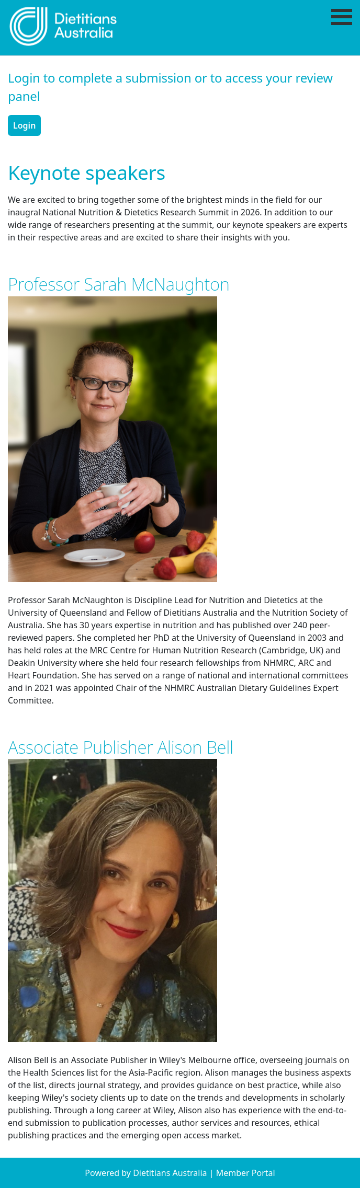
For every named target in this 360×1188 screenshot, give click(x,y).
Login (24, 125)
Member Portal (245, 1173)
